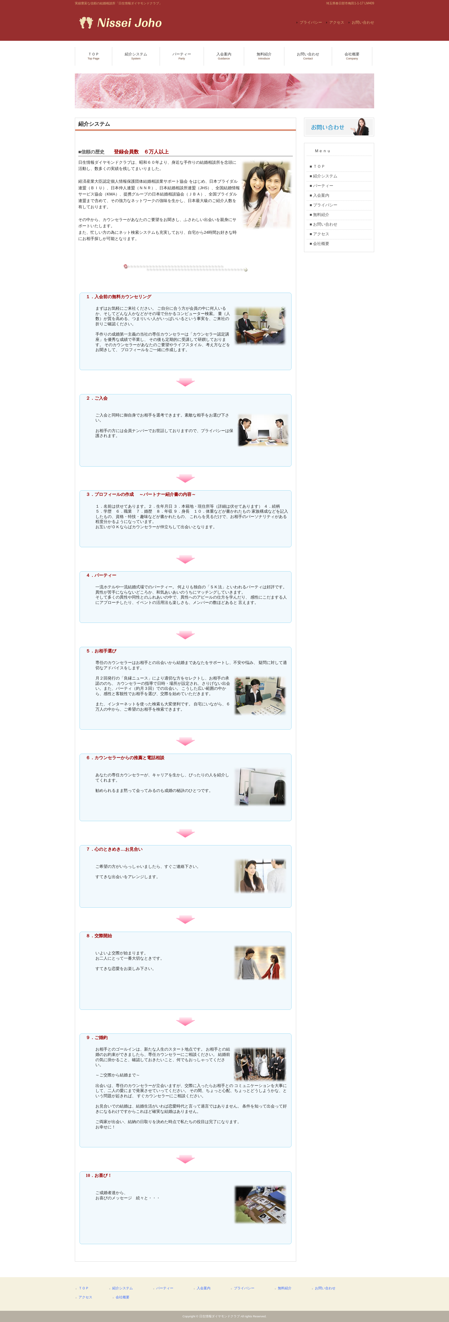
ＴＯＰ (84, 1288)
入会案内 (203, 1288)
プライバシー (311, 22)
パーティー (164, 1288)
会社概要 (122, 1297)
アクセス (336, 22)
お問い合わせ (363, 22)
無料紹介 (285, 1288)
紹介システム (122, 1288)
